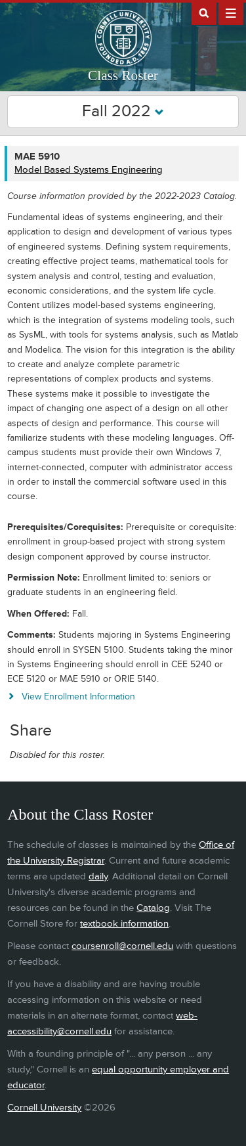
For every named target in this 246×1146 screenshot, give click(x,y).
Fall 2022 (123, 111)
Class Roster (123, 75)
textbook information (124, 923)
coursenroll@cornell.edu (122, 946)
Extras (230, 12)
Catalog (153, 908)
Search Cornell (204, 12)
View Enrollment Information (78, 696)
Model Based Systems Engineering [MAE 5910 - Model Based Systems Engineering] (88, 170)
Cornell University (44, 1107)
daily (98, 876)
